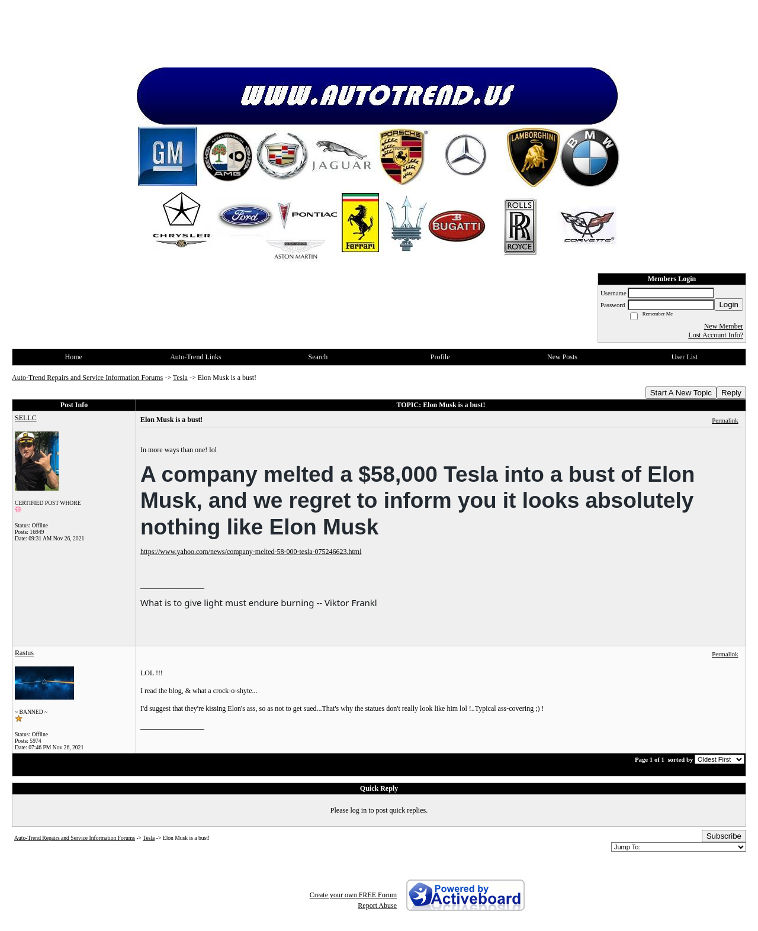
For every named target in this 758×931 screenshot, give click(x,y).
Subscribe (723, 836)
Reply (731, 392)
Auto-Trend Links (195, 357)
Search (317, 357)
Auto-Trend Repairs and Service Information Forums (87, 377)
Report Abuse (377, 905)
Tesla (180, 377)
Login (728, 304)
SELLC (26, 418)
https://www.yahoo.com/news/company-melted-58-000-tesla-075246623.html (251, 551)
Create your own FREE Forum (353, 895)
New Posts (562, 357)
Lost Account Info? (715, 335)
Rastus (24, 653)
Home (73, 357)
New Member (723, 326)
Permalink (725, 420)
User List (685, 357)
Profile (440, 357)
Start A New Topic (681, 392)
